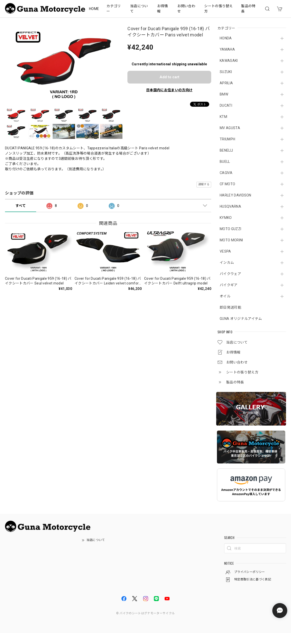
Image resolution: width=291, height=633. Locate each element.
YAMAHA (227, 49)
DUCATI (226, 105)
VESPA (225, 251)
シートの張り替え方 (218, 8)
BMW (224, 94)
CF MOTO (227, 184)
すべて (20, 206)
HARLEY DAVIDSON (235, 195)
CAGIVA (226, 173)
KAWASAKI (229, 61)
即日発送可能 (230, 307)
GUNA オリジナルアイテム (241, 319)
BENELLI (226, 150)
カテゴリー (113, 8)
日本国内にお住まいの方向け (169, 90)
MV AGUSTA (230, 128)
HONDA (226, 38)
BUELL (225, 162)
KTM (223, 117)
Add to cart (169, 77)
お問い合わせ (186, 8)
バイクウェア (230, 274)
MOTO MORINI (231, 240)
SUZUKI (226, 72)
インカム (227, 263)
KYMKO (226, 218)
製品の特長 (248, 8)
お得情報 (162, 8)
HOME (94, 9)
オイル (225, 296)
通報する (203, 184)
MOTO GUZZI (230, 229)
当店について (139, 8)
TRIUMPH (227, 139)
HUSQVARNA (230, 206)
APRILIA (226, 83)
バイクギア (229, 285)
